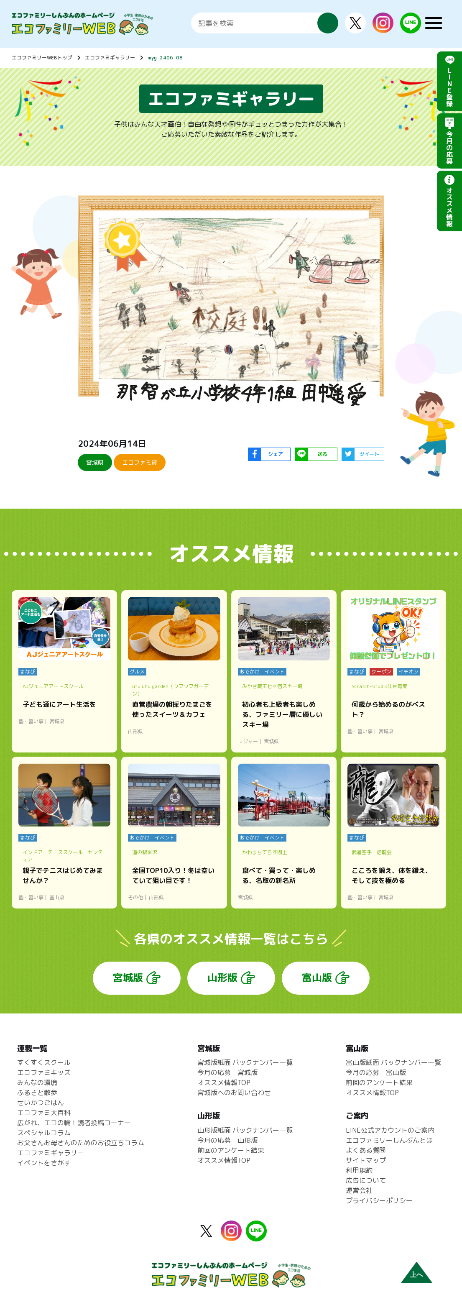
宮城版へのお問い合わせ (234, 1092)
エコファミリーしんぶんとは (389, 1140)
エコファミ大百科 (44, 1112)
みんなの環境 (37, 1082)
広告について (366, 1180)
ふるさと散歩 (37, 1092)
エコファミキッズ (44, 1072)
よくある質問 (366, 1150)
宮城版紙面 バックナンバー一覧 (245, 1062)
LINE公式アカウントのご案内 (390, 1130)
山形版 (222, 977)
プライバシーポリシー (379, 1200)
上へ (416, 1274)
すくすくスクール (44, 1062)
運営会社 (359, 1190)
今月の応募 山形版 (227, 1140)
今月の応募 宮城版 (227, 1072)
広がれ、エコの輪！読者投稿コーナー (74, 1122)
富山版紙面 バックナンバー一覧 (393, 1062)
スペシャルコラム (44, 1132)
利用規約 (359, 1170)
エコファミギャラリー (110, 57)
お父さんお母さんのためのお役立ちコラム (80, 1142)
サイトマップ (366, 1160)
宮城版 (128, 977)
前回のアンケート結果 (230, 1150)
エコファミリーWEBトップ (42, 57)
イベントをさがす (44, 1162)
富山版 (317, 977)
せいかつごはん (40, 1102)
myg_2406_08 (165, 57)
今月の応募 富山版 (376, 1072)
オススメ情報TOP (223, 1082)
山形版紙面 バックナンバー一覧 (245, 1130)
